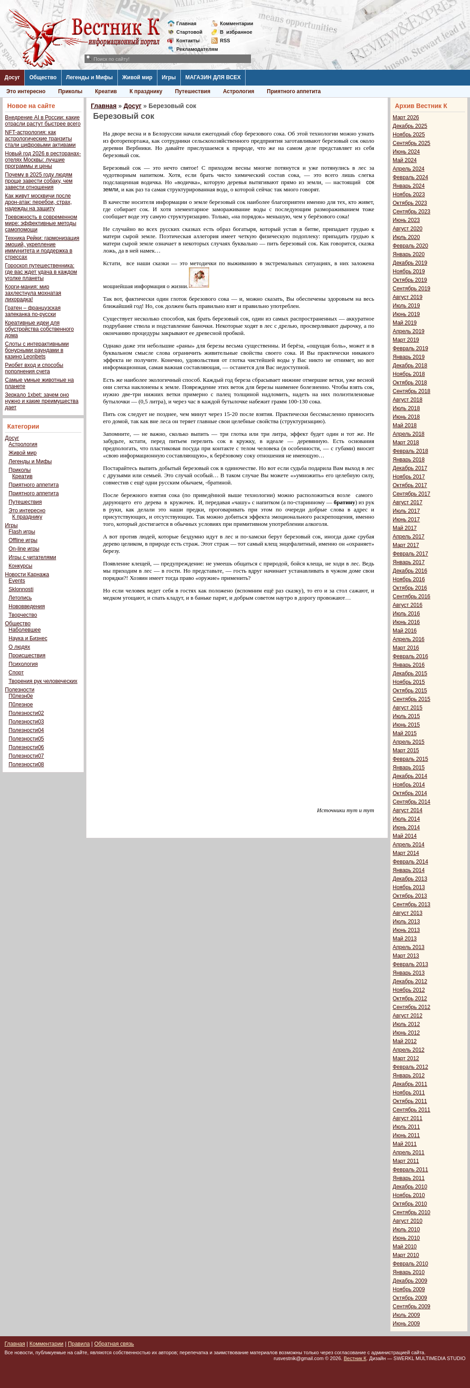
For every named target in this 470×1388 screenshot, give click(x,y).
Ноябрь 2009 (409, 1289)
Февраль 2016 (410, 656)
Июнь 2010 (406, 1238)
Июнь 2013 (406, 930)
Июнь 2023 (406, 220)
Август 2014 (407, 810)
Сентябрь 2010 (411, 1212)
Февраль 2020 (410, 246)
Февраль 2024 (410, 177)
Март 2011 (406, 1161)
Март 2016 (406, 648)
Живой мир (137, 77)
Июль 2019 (406, 306)
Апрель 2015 (409, 742)
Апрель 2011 (409, 1152)
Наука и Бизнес (28, 638)
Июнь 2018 (406, 417)
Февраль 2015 (410, 759)
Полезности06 (26, 747)
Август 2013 (407, 913)
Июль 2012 (406, 1024)
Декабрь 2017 (410, 468)
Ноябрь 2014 (409, 785)
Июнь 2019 (406, 314)
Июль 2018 (406, 408)
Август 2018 (407, 400)
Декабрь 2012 (410, 981)
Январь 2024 (409, 186)
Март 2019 (406, 340)
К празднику (146, 91)
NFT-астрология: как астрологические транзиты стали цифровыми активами (40, 138)
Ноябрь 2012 (409, 990)
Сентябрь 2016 (411, 596)
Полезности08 (26, 764)
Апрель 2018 (409, 434)
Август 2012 (407, 1016)
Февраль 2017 (410, 554)
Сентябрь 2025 (411, 143)
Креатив (106, 91)
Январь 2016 (409, 665)
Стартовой (189, 32)
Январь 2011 (409, 1178)
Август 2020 (407, 229)
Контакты (188, 40)
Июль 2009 (406, 1315)
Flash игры (22, 532)
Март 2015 (406, 750)
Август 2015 (407, 708)
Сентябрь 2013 (411, 904)
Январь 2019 (409, 357)
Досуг (12, 77)
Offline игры (23, 540)
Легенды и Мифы (89, 77)
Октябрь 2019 (410, 280)
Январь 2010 (409, 1272)
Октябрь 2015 (410, 690)
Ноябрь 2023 (409, 194)
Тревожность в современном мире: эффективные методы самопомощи (41, 223)
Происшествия (27, 655)
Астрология (239, 91)
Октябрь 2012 (410, 998)
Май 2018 (405, 425)
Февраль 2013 (410, 964)
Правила (79, 1344)
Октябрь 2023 (410, 203)
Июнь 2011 (406, 1135)
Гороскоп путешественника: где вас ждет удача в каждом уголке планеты (41, 271)
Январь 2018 (409, 460)
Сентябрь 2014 (411, 802)
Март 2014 (406, 853)
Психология (23, 664)
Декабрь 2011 (410, 1084)
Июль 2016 (406, 613)
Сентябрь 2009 (411, 1306)
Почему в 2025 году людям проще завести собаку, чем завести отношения (38, 181)
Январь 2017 (409, 562)
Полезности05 (26, 739)
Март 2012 (406, 1058)
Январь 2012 (409, 1075)
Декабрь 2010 (410, 1187)
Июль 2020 (406, 237)
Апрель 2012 (409, 1050)
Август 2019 (407, 297)
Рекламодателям (193, 49)
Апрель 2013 (409, 947)
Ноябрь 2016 (409, 579)
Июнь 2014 (406, 827)
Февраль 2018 (410, 451)
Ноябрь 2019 (409, 271)
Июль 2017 (406, 511)
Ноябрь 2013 (409, 887)
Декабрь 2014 (410, 776)
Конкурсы (20, 566)
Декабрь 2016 (410, 571)
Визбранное (236, 32)
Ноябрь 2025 (409, 134)
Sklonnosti (21, 589)
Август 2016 (407, 605)
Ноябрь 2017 (409, 477)
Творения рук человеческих (43, 681)
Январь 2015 (409, 767)
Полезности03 (26, 722)
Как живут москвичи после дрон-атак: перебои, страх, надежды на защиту (38, 202)
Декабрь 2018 (410, 365)
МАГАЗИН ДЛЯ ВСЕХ (213, 77)
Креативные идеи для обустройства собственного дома (39, 329)
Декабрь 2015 (410, 673)
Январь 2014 (409, 870)
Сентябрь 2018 (411, 391)
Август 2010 (407, 1221)
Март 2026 (406, 117)
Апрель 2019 (409, 331)
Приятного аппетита (294, 91)
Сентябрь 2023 (411, 211)
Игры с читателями (32, 557)
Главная (186, 23)
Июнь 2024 (406, 152)
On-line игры (24, 549)
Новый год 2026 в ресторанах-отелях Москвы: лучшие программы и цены (43, 159)
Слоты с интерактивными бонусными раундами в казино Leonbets (37, 350)
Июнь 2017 (406, 519)
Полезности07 (26, 756)
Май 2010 (405, 1246)
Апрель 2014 (409, 844)
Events (17, 581)
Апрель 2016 (409, 639)
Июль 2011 (406, 1127)
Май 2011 (405, 1144)
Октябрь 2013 (410, 896)
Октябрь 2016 (410, 588)
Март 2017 (406, 545)
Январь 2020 (409, 254)
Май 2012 (405, 1041)
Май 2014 (405, 836)
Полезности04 (26, 730)
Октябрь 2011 (410, 1101)
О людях (19, 647)
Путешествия (192, 91)
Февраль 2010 (410, 1264)
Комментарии (236, 23)
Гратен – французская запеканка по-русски (33, 311)
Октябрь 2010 (410, 1204)
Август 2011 (407, 1118)
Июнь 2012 (406, 1033)
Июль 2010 (406, 1229)
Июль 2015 (406, 716)
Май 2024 (405, 160)
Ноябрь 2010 (409, 1195)
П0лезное (21, 704)
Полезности (19, 690)
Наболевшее (25, 630)
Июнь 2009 (406, 1323)
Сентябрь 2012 (411, 1007)
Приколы (70, 91)
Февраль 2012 (410, 1067)
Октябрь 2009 (410, 1298)
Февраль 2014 (410, 862)
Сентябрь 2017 (411, 494)
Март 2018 (406, 442)
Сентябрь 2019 (411, 288)
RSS (225, 40)
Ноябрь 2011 (409, 1093)
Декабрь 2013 (410, 879)
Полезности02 (26, 713)
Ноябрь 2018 (409, 374)
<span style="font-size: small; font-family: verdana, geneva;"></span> (239, 697)
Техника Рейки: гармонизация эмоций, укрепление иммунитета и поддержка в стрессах (42, 247)
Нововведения (27, 606)
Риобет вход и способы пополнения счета (34, 368)
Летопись (20, 598)
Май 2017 (405, 528)
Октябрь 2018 (410, 383)
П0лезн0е (21, 696)
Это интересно (25, 91)
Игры (169, 77)
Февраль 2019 (410, 348)
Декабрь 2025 (410, 126)
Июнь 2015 (406, 725)
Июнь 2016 (406, 622)
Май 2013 (405, 939)
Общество (43, 77)
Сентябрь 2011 (411, 1110)
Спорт (16, 672)
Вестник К (355, 1358)
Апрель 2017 (409, 536)
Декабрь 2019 (410, 263)
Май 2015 (405, 733)
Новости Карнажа (27, 574)
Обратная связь (114, 1344)
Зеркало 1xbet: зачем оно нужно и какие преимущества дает (41, 401)
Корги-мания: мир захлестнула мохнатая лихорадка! (33, 293)
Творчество (23, 615)
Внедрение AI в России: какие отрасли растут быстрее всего (43, 120)
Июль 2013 (406, 921)
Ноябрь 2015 (409, 682)
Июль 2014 (406, 819)
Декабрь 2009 (410, 1281)
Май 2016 (405, 631)
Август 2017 (407, 502)
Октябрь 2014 (410, 793)
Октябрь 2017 (410, 485)
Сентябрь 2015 (411, 699)
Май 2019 (405, 323)
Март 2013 (406, 956)
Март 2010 (406, 1255)
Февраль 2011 (410, 1169)
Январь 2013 (409, 973)
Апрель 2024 (409, 169)
